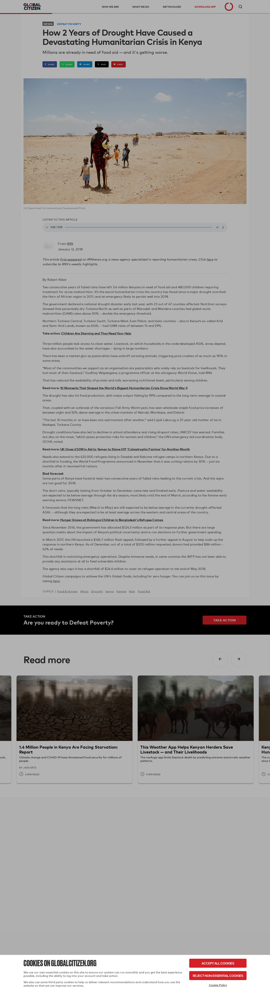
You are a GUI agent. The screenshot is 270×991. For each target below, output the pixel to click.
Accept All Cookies (218, 963)
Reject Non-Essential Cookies (218, 975)
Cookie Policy (218, 985)
